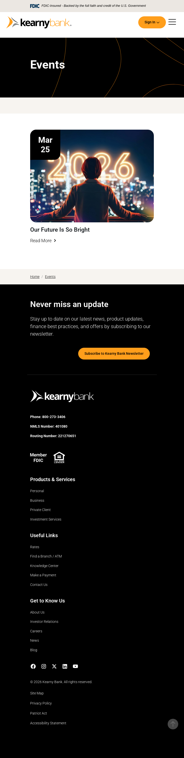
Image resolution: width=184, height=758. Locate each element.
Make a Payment (43, 575)
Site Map (37, 693)
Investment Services (45, 519)
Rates (34, 547)
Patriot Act (38, 713)
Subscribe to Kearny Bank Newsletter (114, 353)
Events (50, 277)
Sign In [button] (150, 22)
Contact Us (39, 585)
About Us (37, 612)
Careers (36, 631)
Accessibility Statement (48, 723)
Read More (41, 240)
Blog (33, 650)
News (34, 640)
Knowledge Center (44, 566)
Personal (37, 491)
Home (34, 277)
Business (37, 500)
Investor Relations (44, 622)
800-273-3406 (53, 417)
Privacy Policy (41, 703)
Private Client (40, 510)
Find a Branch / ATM (46, 556)
